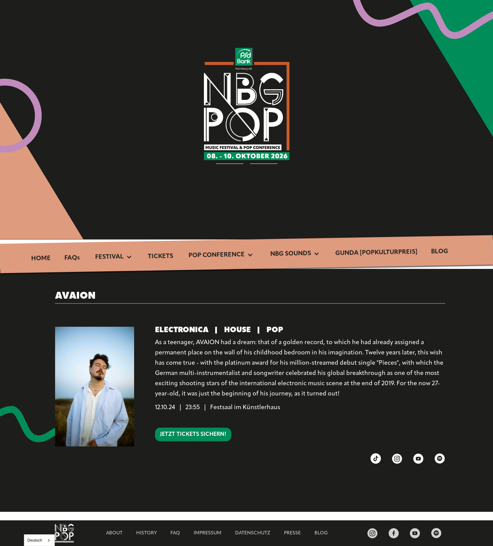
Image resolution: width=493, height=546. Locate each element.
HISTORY (146, 533)
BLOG (439, 251)
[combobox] (39, 540)
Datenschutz (252, 533)
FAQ (175, 533)
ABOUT (114, 533)
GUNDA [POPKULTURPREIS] (376, 253)
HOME (40, 258)
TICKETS (160, 256)
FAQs (72, 258)
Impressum (207, 533)
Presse (292, 533)
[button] (113, 257)
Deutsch (34, 540)
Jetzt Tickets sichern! (193, 434)
